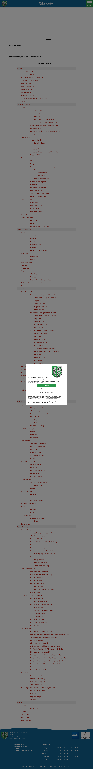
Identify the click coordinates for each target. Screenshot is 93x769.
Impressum (50, 392)
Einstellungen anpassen (46, 389)
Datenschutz (43, 392)
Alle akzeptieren (46, 385)
